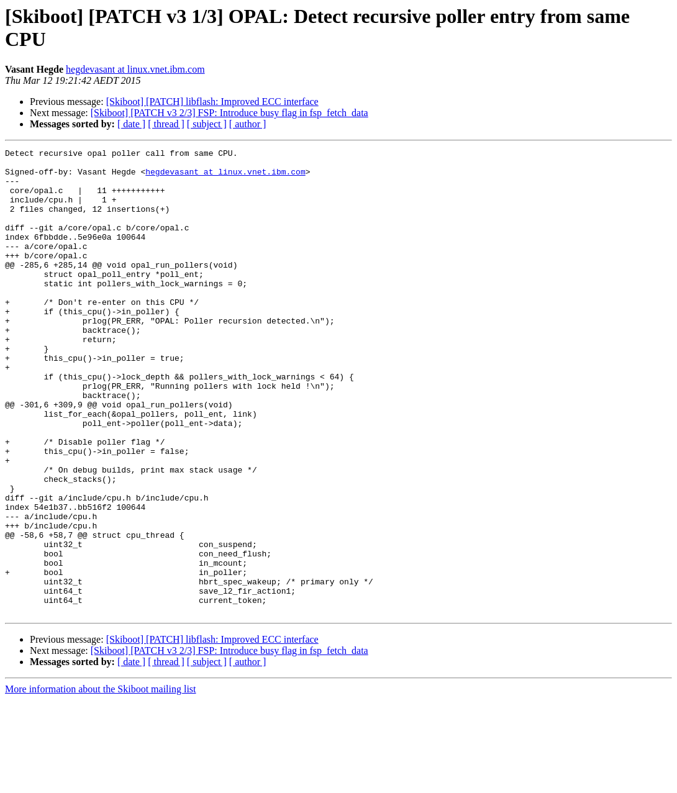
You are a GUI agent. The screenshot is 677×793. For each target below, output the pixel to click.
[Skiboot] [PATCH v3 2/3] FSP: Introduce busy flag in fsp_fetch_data (229, 112)
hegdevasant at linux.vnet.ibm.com (135, 69)
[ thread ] (166, 124)
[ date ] (131, 124)
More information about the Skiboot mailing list (100, 782)
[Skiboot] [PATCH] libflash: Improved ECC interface (212, 101)
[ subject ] (207, 124)
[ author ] (247, 124)
